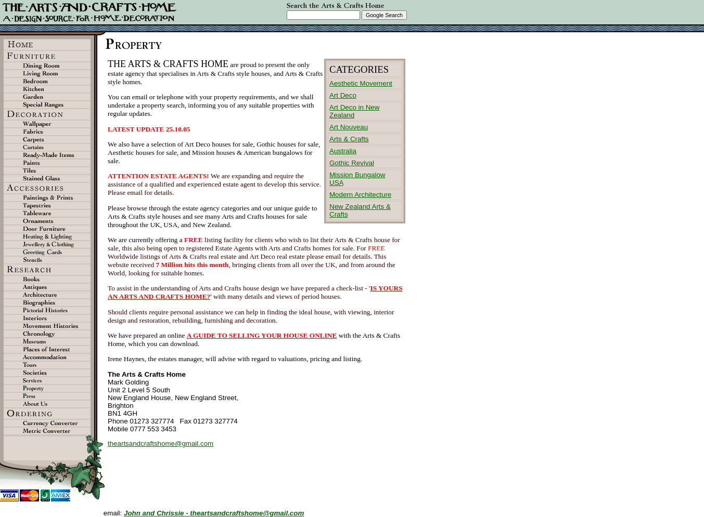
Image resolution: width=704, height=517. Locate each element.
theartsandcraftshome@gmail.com (160, 443)
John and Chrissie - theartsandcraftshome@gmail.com (214, 513)
